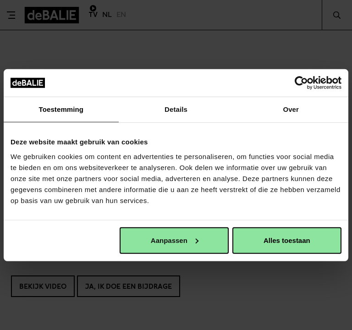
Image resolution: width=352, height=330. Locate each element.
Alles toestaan (287, 240)
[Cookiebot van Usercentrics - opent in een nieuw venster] (301, 83)
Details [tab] (176, 109)
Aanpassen (174, 240)
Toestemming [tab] (61, 109)
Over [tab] (291, 109)
